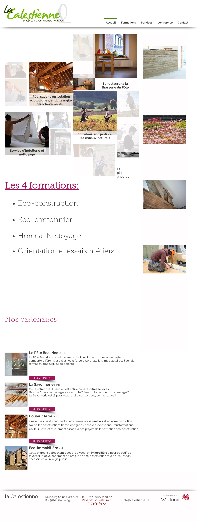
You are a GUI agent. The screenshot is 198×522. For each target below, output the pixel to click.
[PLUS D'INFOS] (42, 378)
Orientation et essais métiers (66, 251)
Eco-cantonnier (45, 220)
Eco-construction (48, 203)
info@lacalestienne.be (139, 520)
